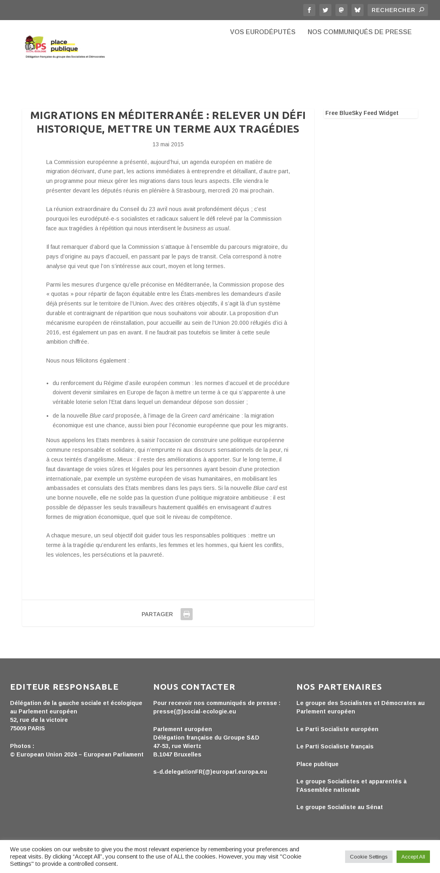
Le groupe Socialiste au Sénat (339, 815)
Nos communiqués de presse (360, 60)
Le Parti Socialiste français (335, 754)
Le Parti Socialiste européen (337, 737)
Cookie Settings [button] (369, 857)
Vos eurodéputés (263, 60)
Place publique (317, 771)
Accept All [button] (413, 857)
